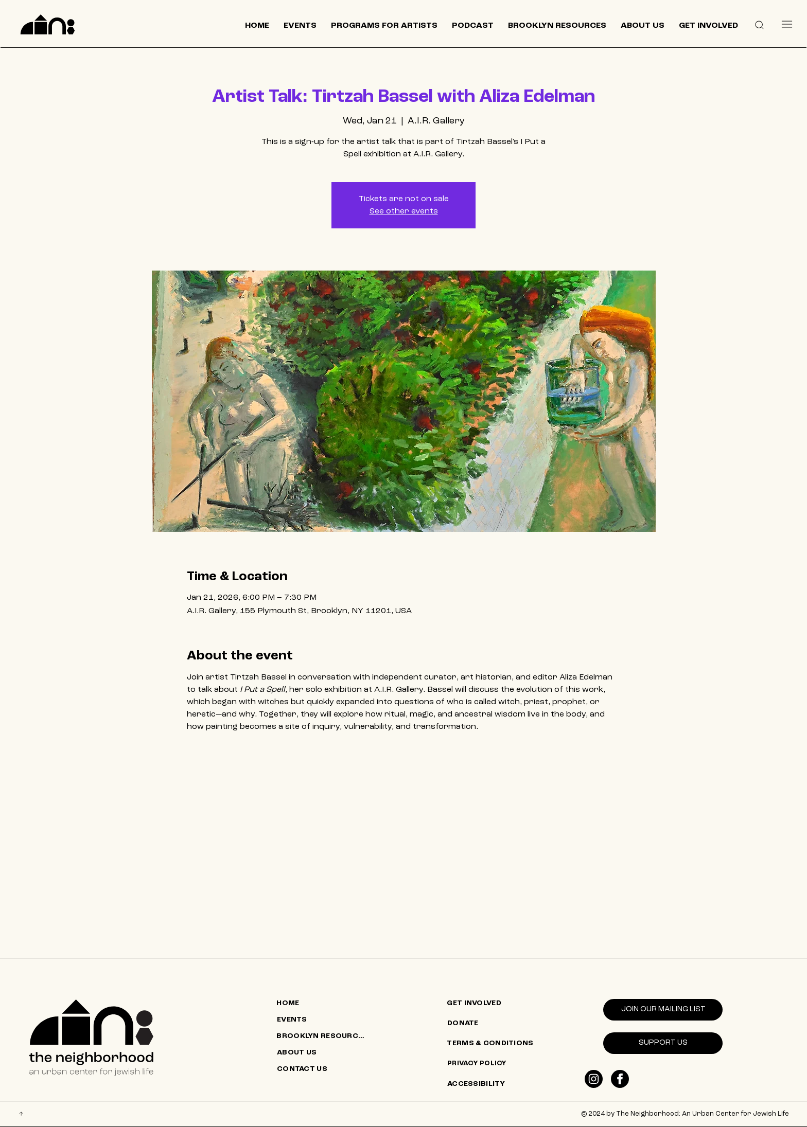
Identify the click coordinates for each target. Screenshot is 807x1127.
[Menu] (787, 24)
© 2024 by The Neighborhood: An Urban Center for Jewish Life (685, 1114)
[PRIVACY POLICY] (493, 1063)
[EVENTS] (323, 1020)
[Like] (594, 1079)
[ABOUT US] (323, 1053)
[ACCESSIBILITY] (493, 1083)
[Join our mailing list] (663, 1010)
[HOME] (322, 1003)
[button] (759, 24)
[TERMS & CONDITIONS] (492, 1043)
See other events (404, 211)
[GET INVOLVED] (492, 1003)
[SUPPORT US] (663, 1043)
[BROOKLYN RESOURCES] (322, 1036)
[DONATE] (493, 1023)
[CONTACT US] (323, 1069)
